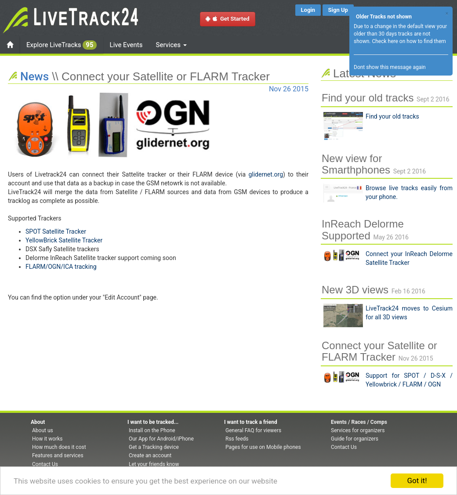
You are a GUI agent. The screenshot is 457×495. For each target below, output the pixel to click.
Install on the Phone (152, 430)
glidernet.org (265, 174)
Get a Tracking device (154, 447)
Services (171, 45)
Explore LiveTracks (61, 45)
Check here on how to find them (409, 41)
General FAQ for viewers (253, 430)
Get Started (228, 18)
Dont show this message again (390, 67)
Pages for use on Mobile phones (263, 447)
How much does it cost (59, 447)
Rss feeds (236, 439)
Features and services (57, 455)
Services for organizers (357, 430)
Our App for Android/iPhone (161, 439)
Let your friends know (154, 464)
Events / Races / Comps (359, 422)
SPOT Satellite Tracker (55, 231)
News (34, 76)
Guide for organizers (354, 439)
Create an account (150, 455)
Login (308, 10)
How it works (47, 439)
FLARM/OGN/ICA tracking (61, 266)
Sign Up (338, 10)
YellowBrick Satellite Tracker (63, 240)
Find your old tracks (392, 116)
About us (42, 430)
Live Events (126, 45)
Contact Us (45, 464)
